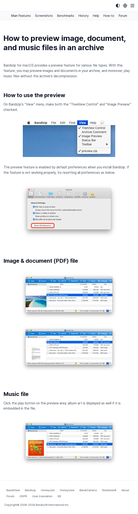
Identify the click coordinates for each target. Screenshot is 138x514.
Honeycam (48, 490)
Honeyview (67, 490)
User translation (42, 496)
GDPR (23, 496)
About (125, 490)
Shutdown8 (109, 490)
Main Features (21, 15)
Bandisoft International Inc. (52, 504)
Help (96, 15)
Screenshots (44, 15)
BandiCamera (88, 490)
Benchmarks (65, 15)
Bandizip (30, 490)
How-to (108, 15)
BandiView (13, 490)
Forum (123, 15)
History (83, 15)
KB (59, 496)
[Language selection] (125, 5)
